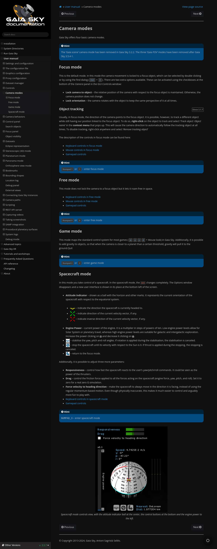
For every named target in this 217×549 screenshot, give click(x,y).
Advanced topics (11, 244)
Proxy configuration (14, 78)
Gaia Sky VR (8, 248)
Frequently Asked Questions (17, 258)
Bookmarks (10, 170)
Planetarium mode (14, 155)
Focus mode (13, 97)
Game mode (14, 107)
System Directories (12, 48)
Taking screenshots (14, 219)
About (5, 273)
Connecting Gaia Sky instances (20, 195)
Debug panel (12, 185)
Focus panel (10, 131)
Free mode (13, 102)
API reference (11, 263)
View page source (192, 6)
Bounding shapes (13, 175)
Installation (8, 43)
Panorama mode (13, 160)
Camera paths (12, 199)
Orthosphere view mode (19, 165)
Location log (12, 180)
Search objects (13, 126)
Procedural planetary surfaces (20, 229)
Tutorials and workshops (15, 253)
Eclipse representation (17, 146)
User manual (9, 58)
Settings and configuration (18, 63)
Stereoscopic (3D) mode (17, 150)
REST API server (12, 209)
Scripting (9, 204)
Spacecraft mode (16, 111)
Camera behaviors (14, 116)
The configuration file (15, 68)
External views (13, 190)
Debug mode (12, 239)
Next (197, 14)
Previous (67, 14)
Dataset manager (13, 83)
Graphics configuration (16, 73)
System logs (10, 234)
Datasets (9, 141)
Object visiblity (13, 136)
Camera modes (13, 92)
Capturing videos (13, 214)
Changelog (9, 268)
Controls (9, 88)
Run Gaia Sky (9, 53)
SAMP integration (13, 224)
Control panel (11, 121)
